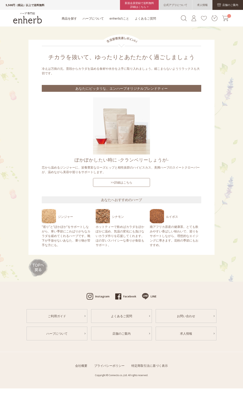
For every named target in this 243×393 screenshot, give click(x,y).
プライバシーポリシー (109, 366)
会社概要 (81, 366)
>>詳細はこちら (121, 182)
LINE (153, 296)
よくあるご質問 (145, 18)
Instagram (102, 296)
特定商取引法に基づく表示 (149, 366)
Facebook (129, 296)
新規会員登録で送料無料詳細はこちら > (139, 5)
